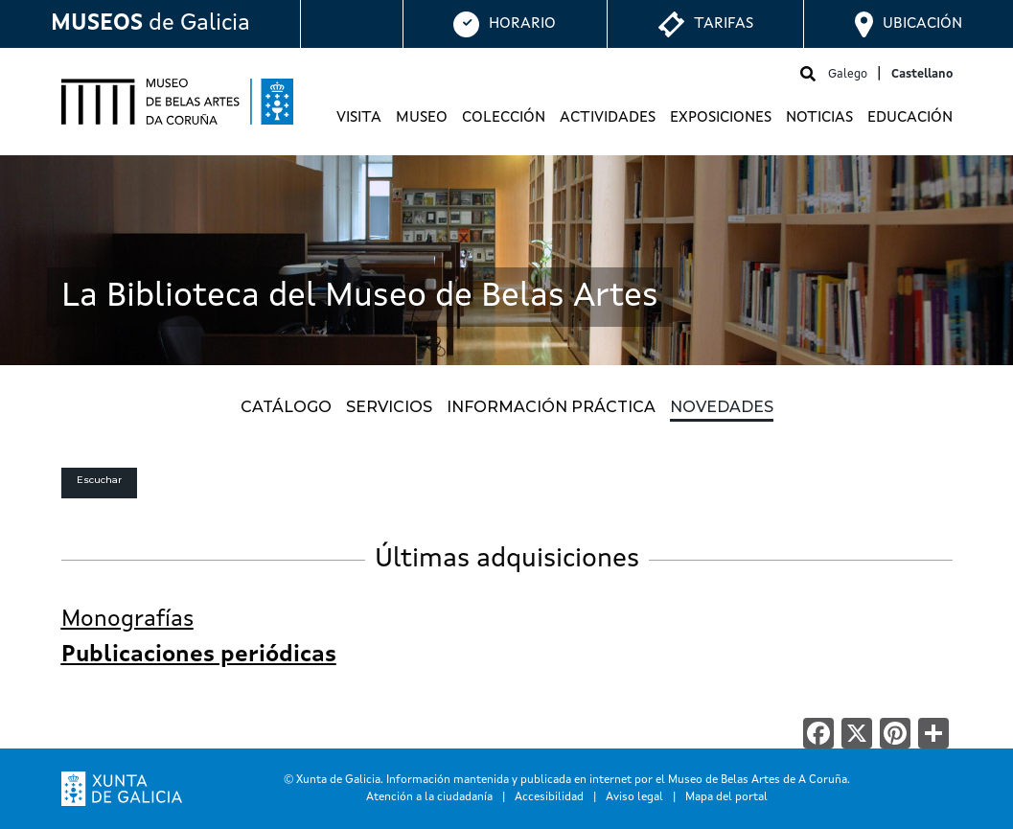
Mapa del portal (726, 797)
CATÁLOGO (286, 407)
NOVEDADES (721, 407)
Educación (910, 118)
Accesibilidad (549, 797)
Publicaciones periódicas (198, 655)
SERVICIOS (389, 407)
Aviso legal (634, 797)
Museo (422, 118)
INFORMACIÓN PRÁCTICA (551, 407)
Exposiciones (720, 118)
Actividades (608, 118)
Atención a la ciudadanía (429, 797)
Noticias (819, 118)
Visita (358, 118)
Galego (847, 74)
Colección (503, 118)
